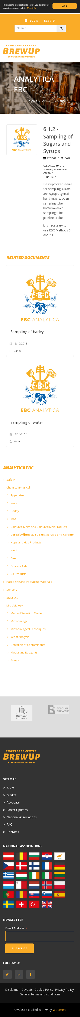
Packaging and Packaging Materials (27, 582)
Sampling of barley (27, 331)
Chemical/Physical (16, 487)
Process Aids (17, 566)
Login (34, 20)
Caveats (27, 990)
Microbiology (13, 605)
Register (49, 20)
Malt (11, 519)
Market (11, 795)
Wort (12, 550)
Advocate (13, 802)
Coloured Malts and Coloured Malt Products (37, 527)
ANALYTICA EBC (53, 101)
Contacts (13, 832)
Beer (12, 558)
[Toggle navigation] (71, 49)
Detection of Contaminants (26, 645)
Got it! (65, 5)
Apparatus (15, 495)
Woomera (60, 1010)
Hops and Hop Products (24, 542)
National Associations (22, 817)
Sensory (10, 590)
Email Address (16, 928)
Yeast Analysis (18, 637)
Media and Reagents (22, 652)
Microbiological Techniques (26, 629)
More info (31, 8)
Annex (13, 660)
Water (13, 503)
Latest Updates (17, 810)
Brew (10, 788)
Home (32, 101)
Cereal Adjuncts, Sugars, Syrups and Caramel (40, 534)
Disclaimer (12, 990)
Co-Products (16, 574)
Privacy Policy (64, 990)
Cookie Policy (44, 990)
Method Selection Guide (24, 613)
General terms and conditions (40, 994)
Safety (9, 479)
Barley (13, 511)
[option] (21, 713)
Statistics (10, 597)
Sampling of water (27, 422)
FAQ (10, 824)
